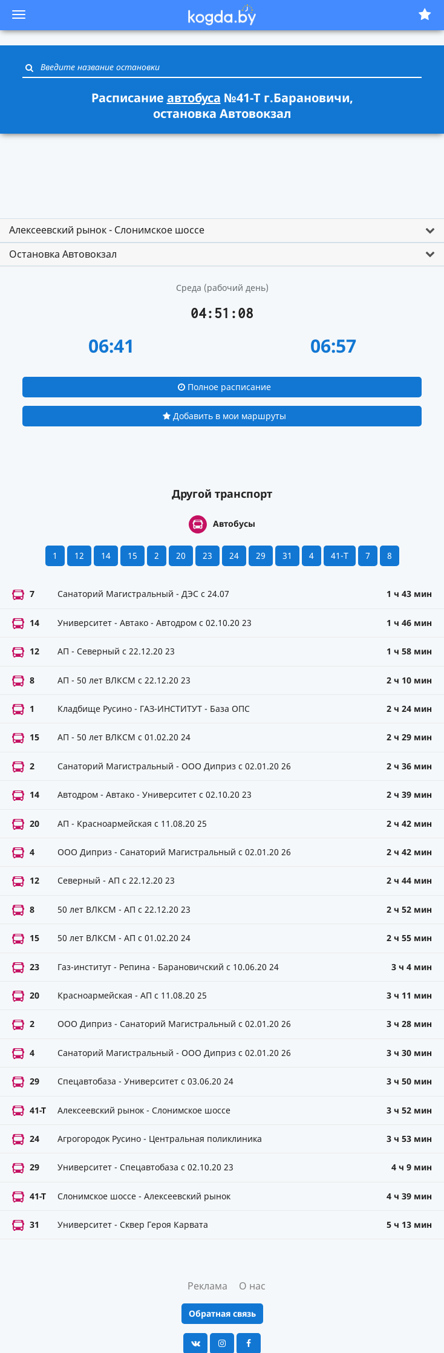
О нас (252, 1286)
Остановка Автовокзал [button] (63, 254)
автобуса (194, 98)
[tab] (222, 230)
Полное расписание (224, 387)
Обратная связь (222, 1313)
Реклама (207, 1286)
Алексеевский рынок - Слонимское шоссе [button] (106, 229)
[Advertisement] (222, 170)
